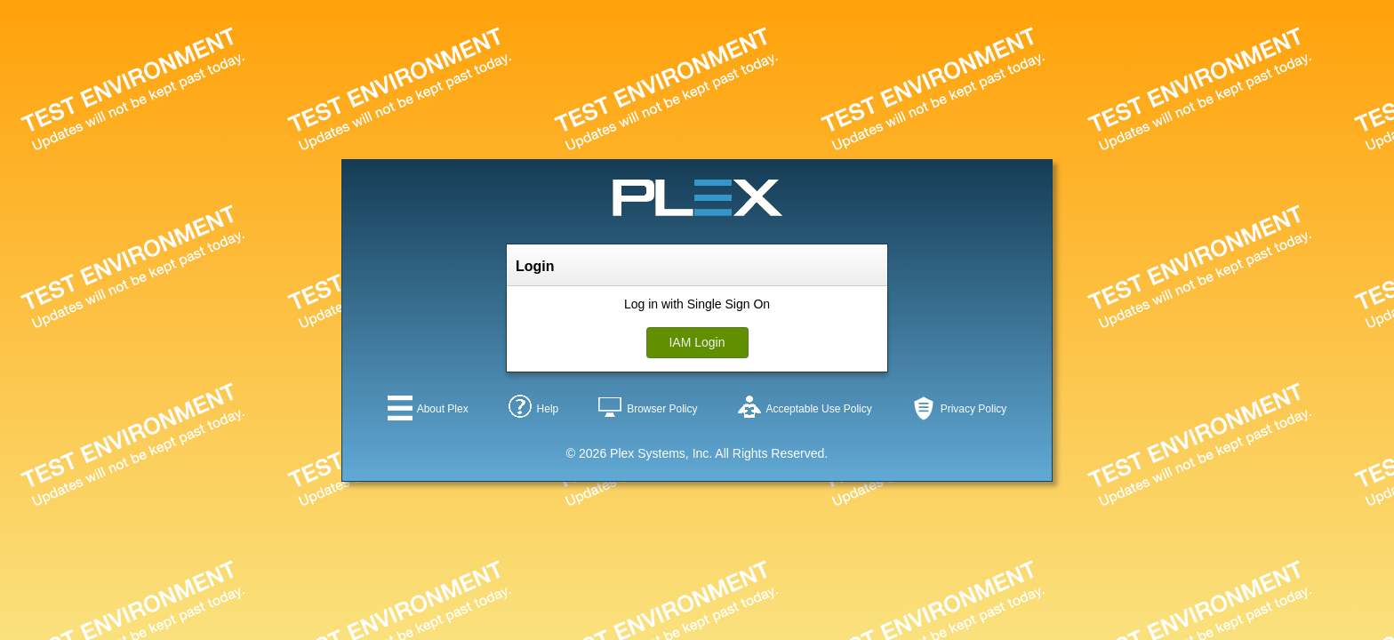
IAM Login (697, 342)
